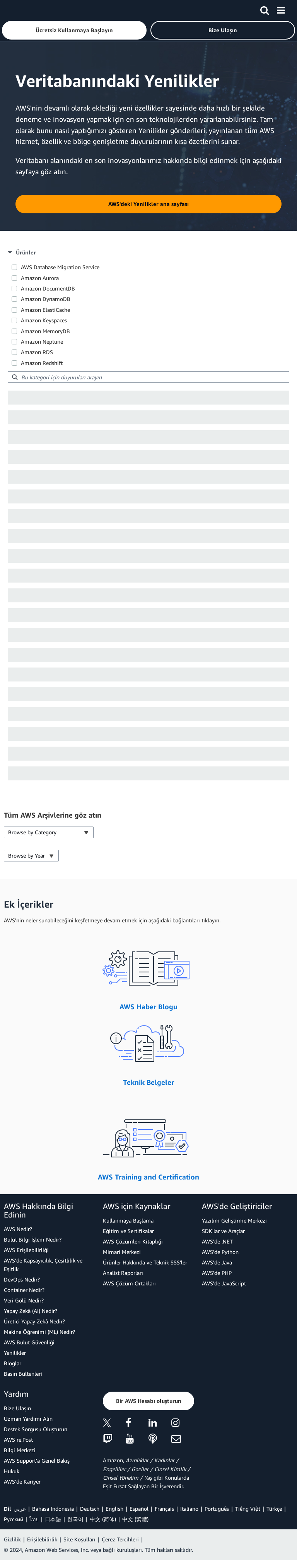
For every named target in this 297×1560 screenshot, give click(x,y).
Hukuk (11, 1471)
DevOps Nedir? (22, 1279)
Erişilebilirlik (42, 1539)
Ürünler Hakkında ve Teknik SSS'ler (145, 1262)
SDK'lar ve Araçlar (223, 1231)
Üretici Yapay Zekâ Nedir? (34, 1321)
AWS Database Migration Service (60, 267)
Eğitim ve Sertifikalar (128, 1231)
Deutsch (89, 1508)
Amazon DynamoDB (45, 299)
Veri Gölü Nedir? (24, 1300)
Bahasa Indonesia (53, 1508)
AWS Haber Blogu (148, 1006)
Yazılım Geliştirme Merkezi (234, 1220)
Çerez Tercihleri (120, 1539)
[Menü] (281, 9)
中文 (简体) (103, 1519)
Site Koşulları (79, 1539)
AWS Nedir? (18, 1229)
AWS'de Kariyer (22, 1481)
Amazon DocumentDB (48, 288)
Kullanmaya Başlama (128, 1220)
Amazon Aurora (40, 278)
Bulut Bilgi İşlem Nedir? (32, 1239)
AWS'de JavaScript (224, 1283)
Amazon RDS (37, 352)
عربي (20, 1508)
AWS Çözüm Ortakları (129, 1283)
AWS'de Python (220, 1252)
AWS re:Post (18, 1439)
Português (217, 1508)
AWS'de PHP (217, 1272)
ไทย (34, 1519)
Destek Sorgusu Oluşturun (35, 1429)
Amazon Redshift (42, 363)
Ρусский (13, 1519)
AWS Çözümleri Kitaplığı (133, 1241)
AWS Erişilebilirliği (26, 1250)
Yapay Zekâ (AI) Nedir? (30, 1310)
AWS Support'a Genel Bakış (37, 1460)
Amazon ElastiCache (45, 309)
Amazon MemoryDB (45, 331)
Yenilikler (15, 1352)
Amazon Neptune (42, 341)
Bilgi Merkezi (20, 1450)
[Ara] (264, 9)
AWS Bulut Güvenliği (29, 1342)
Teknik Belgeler (148, 1082)
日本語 (53, 1519)
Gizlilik (12, 1539)
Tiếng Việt (247, 1508)
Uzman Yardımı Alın (28, 1418)
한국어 (75, 1519)
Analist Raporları (123, 1272)
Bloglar (12, 1363)
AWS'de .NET (217, 1241)
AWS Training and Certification (148, 1177)
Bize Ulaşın (17, 1408)
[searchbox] (148, 377)
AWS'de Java (217, 1262)
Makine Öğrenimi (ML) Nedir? (39, 1331)
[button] (74, 30)
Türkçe (274, 1508)
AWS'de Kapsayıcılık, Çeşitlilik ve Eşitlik (43, 1264)
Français (164, 1508)
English (114, 1508)
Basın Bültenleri (23, 1373)
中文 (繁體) (135, 1519)
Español (139, 1508)
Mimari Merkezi (122, 1252)
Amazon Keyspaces (44, 320)
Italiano (189, 1508)
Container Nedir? (24, 1290)
